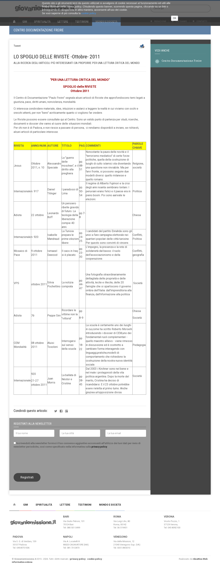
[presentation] (40, 460)
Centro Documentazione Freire (39, 30)
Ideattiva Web (200, 559)
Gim (25, 504)
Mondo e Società (110, 504)
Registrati (27, 477)
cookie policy (94, 559)
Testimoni (84, 504)
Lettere (65, 504)
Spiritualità (44, 504)
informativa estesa (22, 562)
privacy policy (99, 446)
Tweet (17, 45)
